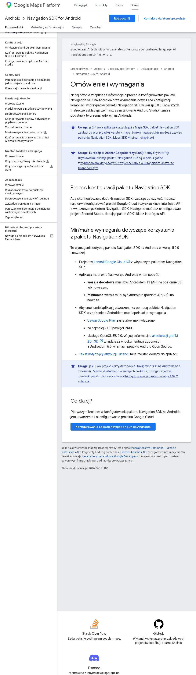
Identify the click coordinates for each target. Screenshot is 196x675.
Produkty (101, 5)
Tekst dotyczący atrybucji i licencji (104, 354)
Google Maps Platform (121, 68)
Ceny (119, 5)
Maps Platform (37, 5)
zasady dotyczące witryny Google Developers (110, 456)
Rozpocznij (122, 18)
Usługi (98, 68)
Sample (77, 27)
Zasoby (95, 27)
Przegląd (80, 5)
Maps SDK (142, 127)
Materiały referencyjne (47, 27)
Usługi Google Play (101, 320)
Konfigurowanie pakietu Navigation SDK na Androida (113, 427)
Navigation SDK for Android (54, 18)
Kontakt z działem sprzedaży (165, 18)
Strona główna (79, 68)
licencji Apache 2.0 (133, 452)
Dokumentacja (150, 68)
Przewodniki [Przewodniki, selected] (14, 27)
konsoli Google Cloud (109, 262)
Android (12, 18)
